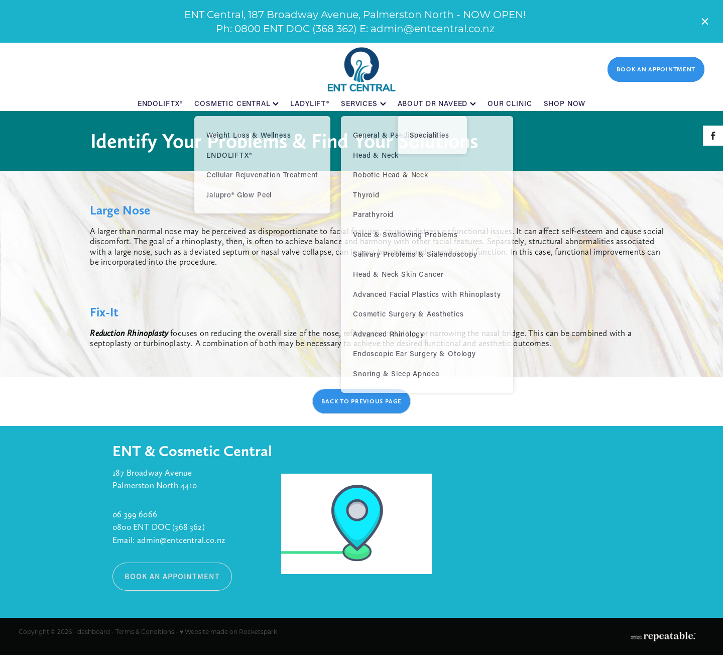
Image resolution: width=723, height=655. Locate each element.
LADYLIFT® (309, 103)
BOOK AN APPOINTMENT (656, 69)
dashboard (93, 631)
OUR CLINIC (510, 103)
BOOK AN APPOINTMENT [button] (172, 576)
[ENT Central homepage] (361, 69)
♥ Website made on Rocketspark (228, 631)
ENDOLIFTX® (160, 103)
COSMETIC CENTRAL (236, 103)
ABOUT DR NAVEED (437, 103)
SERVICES (363, 103)
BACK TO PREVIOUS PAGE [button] (361, 401)
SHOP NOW (565, 103)
